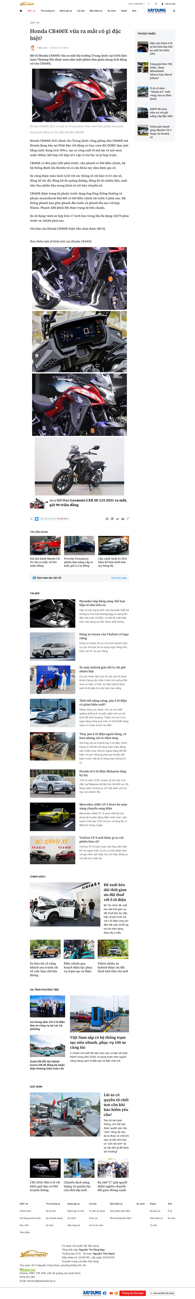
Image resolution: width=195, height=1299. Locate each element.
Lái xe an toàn (96, 1225)
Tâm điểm (25, 1232)
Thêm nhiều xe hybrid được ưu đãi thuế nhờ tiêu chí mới (113, 967)
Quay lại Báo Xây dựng (162, 1293)
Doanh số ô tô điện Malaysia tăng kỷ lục (102, 773)
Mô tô (53, 500)
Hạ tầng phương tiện (44, 989)
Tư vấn (153, 1225)
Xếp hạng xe (73, 1225)
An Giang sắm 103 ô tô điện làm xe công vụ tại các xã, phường (47, 1025)
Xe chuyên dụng (54, 1218)
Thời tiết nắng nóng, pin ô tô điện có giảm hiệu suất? (103, 702)
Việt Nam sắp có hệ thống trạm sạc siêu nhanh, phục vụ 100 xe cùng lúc (98, 1042)
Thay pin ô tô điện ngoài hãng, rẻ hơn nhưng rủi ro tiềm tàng (102, 736)
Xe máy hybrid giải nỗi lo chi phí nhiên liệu (102, 669)
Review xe (155, 1211)
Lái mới (80, 10)
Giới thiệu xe (156, 1218)
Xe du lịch (51, 1211)
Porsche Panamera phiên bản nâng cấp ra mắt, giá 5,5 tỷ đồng (78, 562)
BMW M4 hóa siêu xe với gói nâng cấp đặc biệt (161, 112)
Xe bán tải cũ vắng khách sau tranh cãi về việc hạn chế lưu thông (44, 969)
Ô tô (170, 1211)
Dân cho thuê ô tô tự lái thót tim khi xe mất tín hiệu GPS (161, 48)
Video (124, 10)
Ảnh (134, 10)
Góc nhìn (36, 1086)
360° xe (31, 10)
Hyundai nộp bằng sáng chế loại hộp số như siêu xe (102, 603)
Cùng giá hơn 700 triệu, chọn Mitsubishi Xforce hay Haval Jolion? (161, 71)
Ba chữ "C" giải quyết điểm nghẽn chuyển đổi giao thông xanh (112, 1186)
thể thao (63, 500)
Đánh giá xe (66, 10)
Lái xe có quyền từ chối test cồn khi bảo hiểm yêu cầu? (116, 1104)
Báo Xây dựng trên (55, 519)
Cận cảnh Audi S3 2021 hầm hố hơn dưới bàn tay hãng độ (112, 562)
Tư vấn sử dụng (97, 1211)
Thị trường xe (48, 10)
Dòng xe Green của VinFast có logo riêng (104, 636)
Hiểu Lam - (43, 47)
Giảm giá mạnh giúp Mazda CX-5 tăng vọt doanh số (161, 132)
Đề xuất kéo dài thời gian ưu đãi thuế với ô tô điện (115, 892)
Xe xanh (111, 10)
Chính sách (37, 876)
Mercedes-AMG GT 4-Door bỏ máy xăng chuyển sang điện (103, 806)
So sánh (71, 1218)
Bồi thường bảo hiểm (120, 1218)
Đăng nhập (170, 4)
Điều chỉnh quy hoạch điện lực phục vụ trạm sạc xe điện (78, 967)
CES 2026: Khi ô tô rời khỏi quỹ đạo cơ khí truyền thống (45, 1186)
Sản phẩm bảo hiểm (120, 1211)
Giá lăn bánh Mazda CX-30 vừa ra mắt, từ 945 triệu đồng (45, 562)
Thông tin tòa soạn (133, 1293)
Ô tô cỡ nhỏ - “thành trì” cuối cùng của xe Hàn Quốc (160, 93)
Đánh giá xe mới (75, 1211)
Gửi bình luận (119, 578)
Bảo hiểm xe (96, 10)
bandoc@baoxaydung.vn (41, 1281)
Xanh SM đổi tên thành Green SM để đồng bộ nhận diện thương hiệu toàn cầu (47, 1065)
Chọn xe (93, 1218)
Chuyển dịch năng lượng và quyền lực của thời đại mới (77, 1186)
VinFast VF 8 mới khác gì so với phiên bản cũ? (101, 840)
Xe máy (49, 1225)
